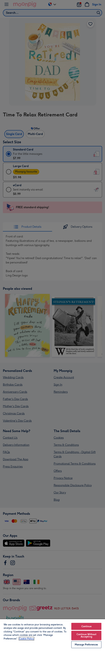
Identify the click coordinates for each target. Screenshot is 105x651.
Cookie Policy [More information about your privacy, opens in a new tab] (26, 638)
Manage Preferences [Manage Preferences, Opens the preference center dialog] (86, 644)
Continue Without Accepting (86, 635)
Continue (86, 626)
